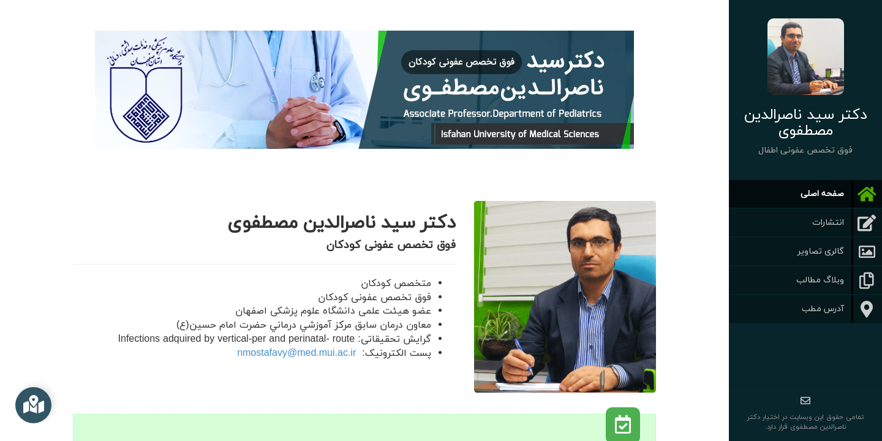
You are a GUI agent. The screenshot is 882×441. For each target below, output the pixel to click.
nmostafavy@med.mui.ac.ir (296, 353)
